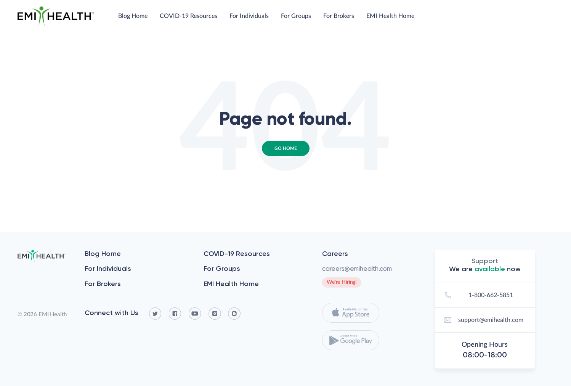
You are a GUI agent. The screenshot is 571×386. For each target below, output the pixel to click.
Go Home (285, 148)
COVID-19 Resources (188, 16)
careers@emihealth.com (356, 268)
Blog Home (133, 16)
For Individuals (249, 16)
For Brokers (338, 16)
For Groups (296, 16)
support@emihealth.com (483, 320)
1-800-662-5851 (477, 295)
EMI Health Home (390, 16)
